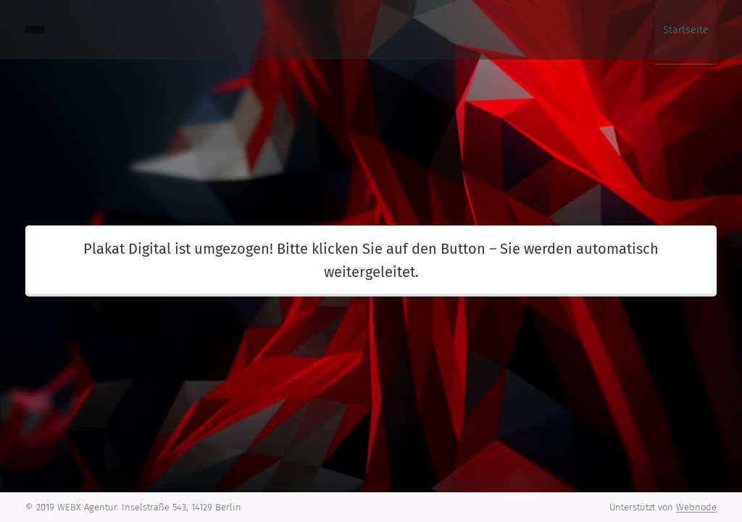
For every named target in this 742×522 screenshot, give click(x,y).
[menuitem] (704, 29)
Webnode (696, 507)
